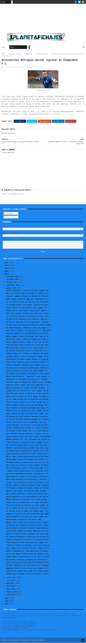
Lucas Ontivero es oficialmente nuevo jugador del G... (28, 308)
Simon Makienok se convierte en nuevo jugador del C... (28, 454)
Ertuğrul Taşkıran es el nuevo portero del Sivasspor (27, 565)
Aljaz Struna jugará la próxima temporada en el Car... (28, 531)
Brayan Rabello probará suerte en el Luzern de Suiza (27, 557)
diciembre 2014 (13, 277)
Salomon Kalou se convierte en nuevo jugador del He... (28, 411)
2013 (7, 598)
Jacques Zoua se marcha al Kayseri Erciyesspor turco (27, 482)
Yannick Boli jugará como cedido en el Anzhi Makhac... (28, 571)
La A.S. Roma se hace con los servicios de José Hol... (28, 399)
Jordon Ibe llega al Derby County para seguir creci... (28, 554)
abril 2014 (11, 586)
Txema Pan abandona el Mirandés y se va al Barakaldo (27, 545)
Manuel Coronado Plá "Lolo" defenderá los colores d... (28, 439)
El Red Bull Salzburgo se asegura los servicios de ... (28, 560)
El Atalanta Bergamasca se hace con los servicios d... (28, 537)
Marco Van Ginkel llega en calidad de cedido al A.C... (28, 293)
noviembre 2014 (13, 280)
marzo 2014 (11, 589)
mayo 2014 (11, 583)
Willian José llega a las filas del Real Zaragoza (26, 491)
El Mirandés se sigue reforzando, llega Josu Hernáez (27, 488)
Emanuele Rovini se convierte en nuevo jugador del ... (28, 568)
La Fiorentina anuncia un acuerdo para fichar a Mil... (28, 316)
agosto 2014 (12, 288)
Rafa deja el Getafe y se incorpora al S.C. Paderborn (28, 331)
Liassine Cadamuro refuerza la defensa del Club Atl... (28, 296)
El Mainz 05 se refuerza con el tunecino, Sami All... (28, 319)
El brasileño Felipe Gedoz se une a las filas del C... (28, 445)
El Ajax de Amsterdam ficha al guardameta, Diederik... (28, 322)
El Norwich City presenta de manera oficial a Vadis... (28, 525)
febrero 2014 (12, 592)
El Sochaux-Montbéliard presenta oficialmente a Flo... (28, 474)
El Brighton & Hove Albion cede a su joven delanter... (28, 431)
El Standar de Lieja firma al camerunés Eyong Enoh (27, 417)
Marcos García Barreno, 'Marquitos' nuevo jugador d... (28, 376)
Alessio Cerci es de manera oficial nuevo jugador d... (28, 311)
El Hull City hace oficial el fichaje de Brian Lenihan (28, 325)
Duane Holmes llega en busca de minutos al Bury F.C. (27, 362)
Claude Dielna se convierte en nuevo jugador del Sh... (28, 391)
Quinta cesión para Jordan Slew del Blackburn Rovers (27, 563)
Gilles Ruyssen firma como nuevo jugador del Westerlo (28, 437)
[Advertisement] (43, 18)
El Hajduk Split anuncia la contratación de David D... (28, 368)
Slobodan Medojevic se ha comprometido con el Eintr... (28, 334)
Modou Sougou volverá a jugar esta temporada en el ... (28, 299)
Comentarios (9, 217)
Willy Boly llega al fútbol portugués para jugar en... (28, 339)
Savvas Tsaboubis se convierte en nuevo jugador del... (28, 291)
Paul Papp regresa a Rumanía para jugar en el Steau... (28, 314)
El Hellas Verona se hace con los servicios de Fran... (28, 462)
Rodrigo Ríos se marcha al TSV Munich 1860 (23, 520)
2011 (7, 604)
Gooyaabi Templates (38, 640)
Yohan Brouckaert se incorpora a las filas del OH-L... (28, 425)
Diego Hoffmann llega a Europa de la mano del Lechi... (28, 345)
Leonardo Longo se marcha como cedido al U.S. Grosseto (28, 382)
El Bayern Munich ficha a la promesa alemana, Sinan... (28, 356)
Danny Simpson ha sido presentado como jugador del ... (28, 414)
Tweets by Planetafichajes (12, 194)
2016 (7, 268)
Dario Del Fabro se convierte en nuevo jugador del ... (28, 348)
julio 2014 (11, 578)
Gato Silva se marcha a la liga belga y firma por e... (28, 480)
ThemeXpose (14, 640)
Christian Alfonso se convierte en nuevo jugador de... (28, 505)
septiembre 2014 (13, 285)
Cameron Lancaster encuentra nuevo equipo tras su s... (28, 365)
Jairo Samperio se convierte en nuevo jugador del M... (28, 548)
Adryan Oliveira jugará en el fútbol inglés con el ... (28, 402)
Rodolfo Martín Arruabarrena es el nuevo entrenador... (28, 502)
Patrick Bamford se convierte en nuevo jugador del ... (28, 517)
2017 (7, 266)
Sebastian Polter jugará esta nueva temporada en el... (28, 385)
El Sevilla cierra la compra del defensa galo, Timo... (28, 511)
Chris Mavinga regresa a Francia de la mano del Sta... (28, 394)
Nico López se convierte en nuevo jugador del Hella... (28, 465)
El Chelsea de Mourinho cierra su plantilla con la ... (28, 351)
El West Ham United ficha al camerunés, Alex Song (26, 422)
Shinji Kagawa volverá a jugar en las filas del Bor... (28, 342)
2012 (7, 601)
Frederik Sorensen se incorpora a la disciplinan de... (28, 540)
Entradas (8, 213)
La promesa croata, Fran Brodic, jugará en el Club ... (28, 305)
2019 (7, 263)
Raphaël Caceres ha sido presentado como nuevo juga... (28, 448)
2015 (7, 271)
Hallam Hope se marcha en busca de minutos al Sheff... (28, 574)
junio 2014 (11, 581)
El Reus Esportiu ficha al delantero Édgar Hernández (27, 485)
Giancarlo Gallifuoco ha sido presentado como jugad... (28, 514)
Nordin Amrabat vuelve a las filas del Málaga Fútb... (28, 405)
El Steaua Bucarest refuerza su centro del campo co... (28, 328)
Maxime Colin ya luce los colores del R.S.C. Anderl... (28, 523)
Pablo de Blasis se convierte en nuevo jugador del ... (28, 371)
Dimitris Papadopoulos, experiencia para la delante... (28, 551)
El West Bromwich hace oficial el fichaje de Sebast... (28, 428)
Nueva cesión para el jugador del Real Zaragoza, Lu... (28, 388)
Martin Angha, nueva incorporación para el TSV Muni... (28, 457)
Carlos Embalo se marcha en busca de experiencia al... (28, 528)
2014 (7, 274)
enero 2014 (11, 595)
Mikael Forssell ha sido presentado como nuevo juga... (28, 534)
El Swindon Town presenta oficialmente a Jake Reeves (27, 374)
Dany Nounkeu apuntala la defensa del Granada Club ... (28, 494)
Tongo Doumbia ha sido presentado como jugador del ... (28, 543)
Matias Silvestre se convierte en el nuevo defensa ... (28, 500)
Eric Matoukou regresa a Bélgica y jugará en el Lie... (28, 434)
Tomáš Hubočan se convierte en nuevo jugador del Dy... (28, 442)
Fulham (10, 54)
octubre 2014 (12, 282)
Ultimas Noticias (42, 54)
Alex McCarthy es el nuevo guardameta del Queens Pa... (28, 408)
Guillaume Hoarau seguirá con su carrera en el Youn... (28, 451)
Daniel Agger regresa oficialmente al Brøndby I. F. (27, 460)
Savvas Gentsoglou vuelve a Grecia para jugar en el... (28, 468)
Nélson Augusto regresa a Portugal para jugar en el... (28, 336)
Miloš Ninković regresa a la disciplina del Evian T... (28, 477)
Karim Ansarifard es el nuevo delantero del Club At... (28, 497)
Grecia (18, 54)
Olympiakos (28, 54)
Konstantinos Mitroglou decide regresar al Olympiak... (28, 359)
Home (3, 47)
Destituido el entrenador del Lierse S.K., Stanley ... (28, 379)
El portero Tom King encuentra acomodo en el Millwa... (28, 419)
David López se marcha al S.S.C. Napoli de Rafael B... (28, 397)
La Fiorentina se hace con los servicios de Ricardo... (28, 302)
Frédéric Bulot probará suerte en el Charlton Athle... (28, 471)
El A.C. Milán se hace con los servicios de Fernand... (28, 508)
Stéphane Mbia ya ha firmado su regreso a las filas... (28, 354)
